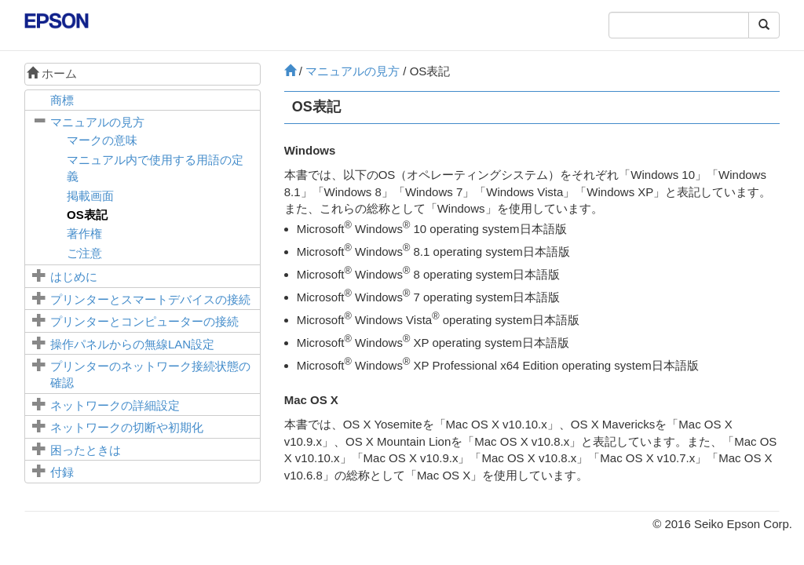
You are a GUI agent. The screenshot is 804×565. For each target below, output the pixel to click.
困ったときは (85, 450)
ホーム (52, 73)
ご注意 (84, 253)
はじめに (73, 276)
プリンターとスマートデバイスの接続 (150, 299)
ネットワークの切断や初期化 (126, 427)
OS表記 (87, 214)
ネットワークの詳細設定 (115, 405)
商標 (62, 100)
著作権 (84, 233)
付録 (62, 472)
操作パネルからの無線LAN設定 (132, 344)
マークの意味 (102, 140)
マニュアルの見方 (97, 122)
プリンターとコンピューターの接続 (144, 321)
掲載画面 (90, 195)
